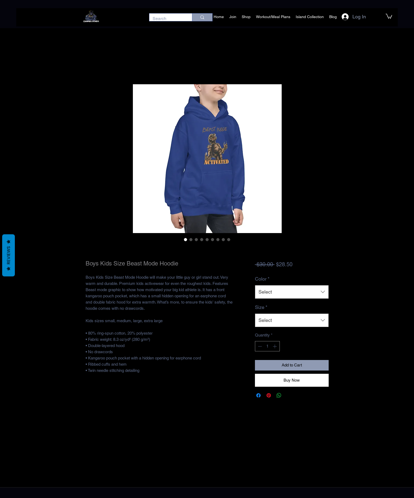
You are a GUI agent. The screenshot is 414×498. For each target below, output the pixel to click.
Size (261, 307)
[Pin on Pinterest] (268, 395)
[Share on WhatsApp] (279, 395)
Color (262, 279)
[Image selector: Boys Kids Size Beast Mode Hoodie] (185, 239)
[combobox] (292, 292)
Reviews (8, 255)
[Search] (167, 19)
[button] (389, 16)
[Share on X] (289, 395)
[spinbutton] (267, 346)
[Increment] (275, 346)
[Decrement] (259, 346)
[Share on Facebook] (258, 395)
